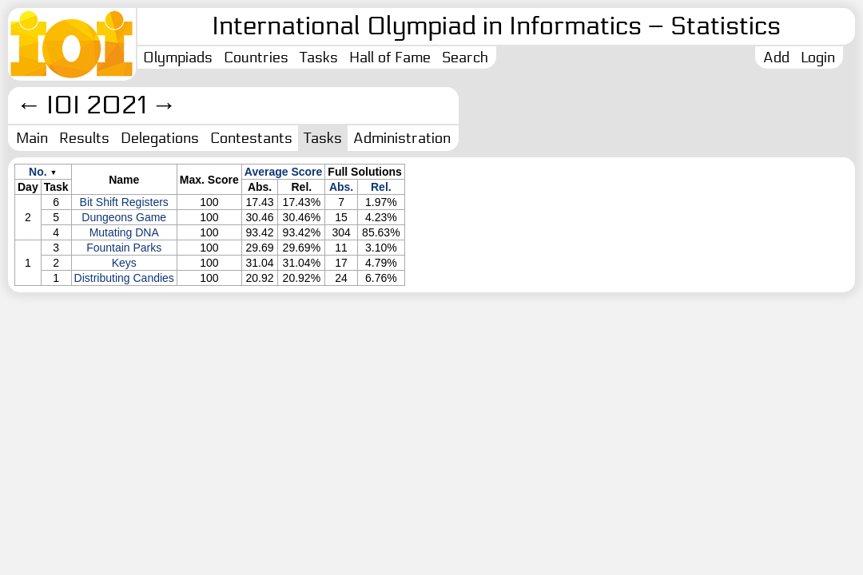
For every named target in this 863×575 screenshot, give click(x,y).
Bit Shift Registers (124, 202)
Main (32, 138)
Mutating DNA (124, 232)
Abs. (341, 186)
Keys (124, 262)
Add (776, 57)
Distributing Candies (124, 278)
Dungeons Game (124, 217)
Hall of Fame (390, 57)
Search (465, 57)
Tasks (319, 57)
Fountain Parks (123, 247)
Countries (256, 57)
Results (84, 138)
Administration (402, 138)
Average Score (284, 171)
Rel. (381, 186)
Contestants (251, 138)
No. (38, 171)
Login (818, 57)
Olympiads (178, 57)
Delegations (160, 138)
